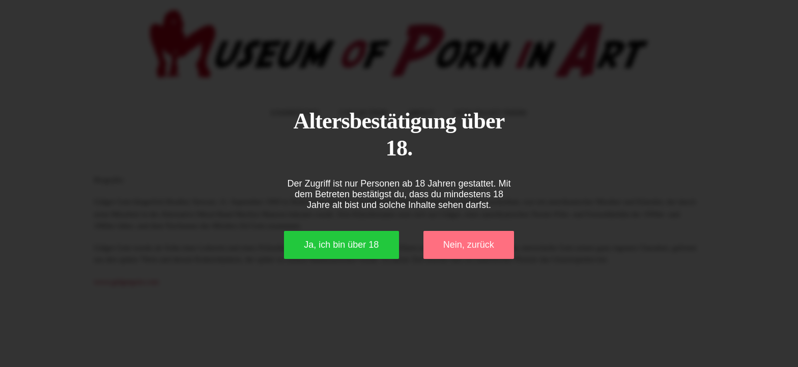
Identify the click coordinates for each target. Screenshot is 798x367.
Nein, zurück (468, 245)
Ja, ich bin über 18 (341, 245)
